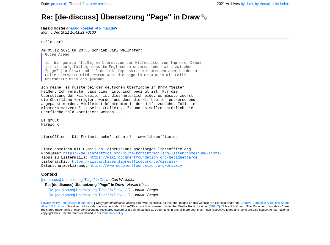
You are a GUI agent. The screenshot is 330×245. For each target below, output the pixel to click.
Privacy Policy (50, 231)
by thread (262, 4)
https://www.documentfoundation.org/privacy (136, 193)
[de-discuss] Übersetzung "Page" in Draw (74, 208)
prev (54, 4)
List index (281, 4)
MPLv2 (214, 234)
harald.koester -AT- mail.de (92, 28)
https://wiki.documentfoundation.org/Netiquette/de (143, 183)
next (62, 4)
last (109, 4)
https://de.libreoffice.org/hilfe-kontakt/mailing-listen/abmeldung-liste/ (142, 178)
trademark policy (112, 241)
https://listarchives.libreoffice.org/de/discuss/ (125, 188)
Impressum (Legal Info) (78, 231)
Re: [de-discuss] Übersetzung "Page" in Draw (124, 17)
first (86, 4)
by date (247, 4)
